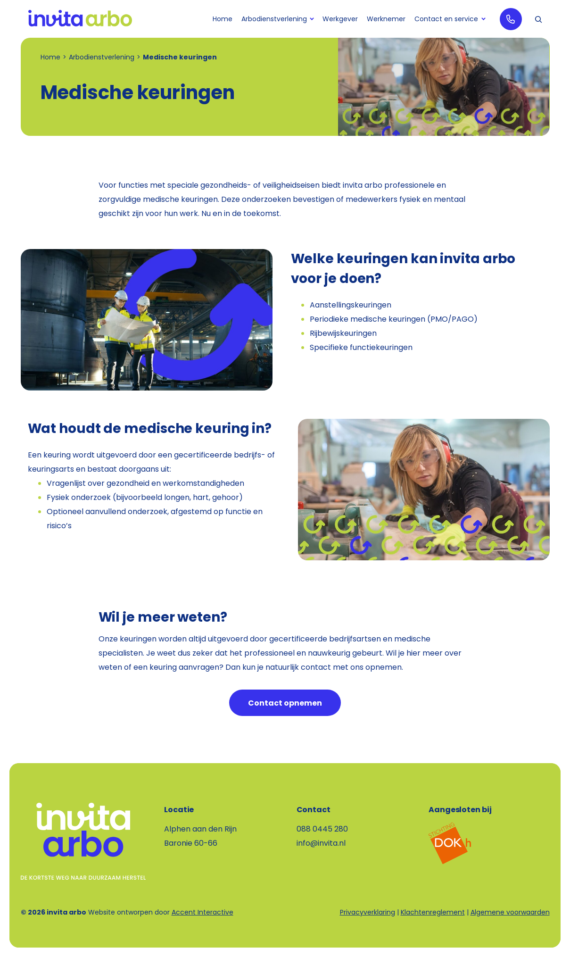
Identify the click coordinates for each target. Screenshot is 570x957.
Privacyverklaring (367, 912)
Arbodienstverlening (101, 57)
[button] (539, 19)
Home (50, 57)
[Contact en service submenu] (482, 19)
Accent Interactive (202, 912)
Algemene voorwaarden (510, 912)
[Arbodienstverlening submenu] (311, 19)
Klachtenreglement (433, 912)
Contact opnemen (285, 703)
